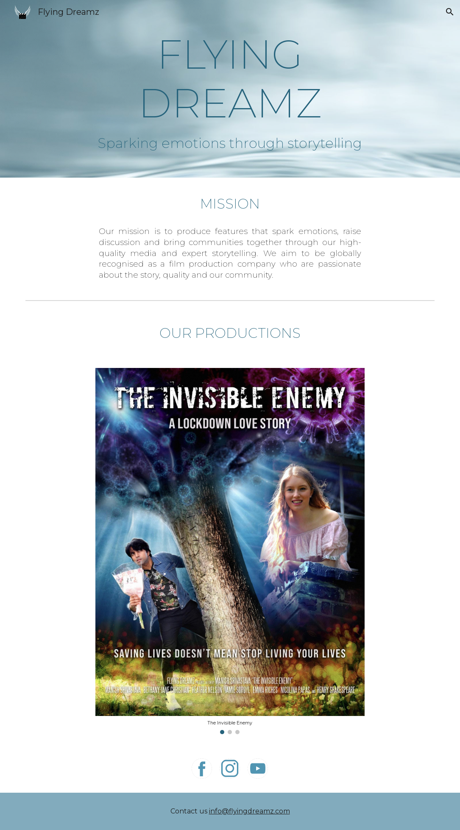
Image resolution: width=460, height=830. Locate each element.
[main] (230, 78)
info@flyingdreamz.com (249, 811)
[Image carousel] (230, 551)
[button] (450, 12)
